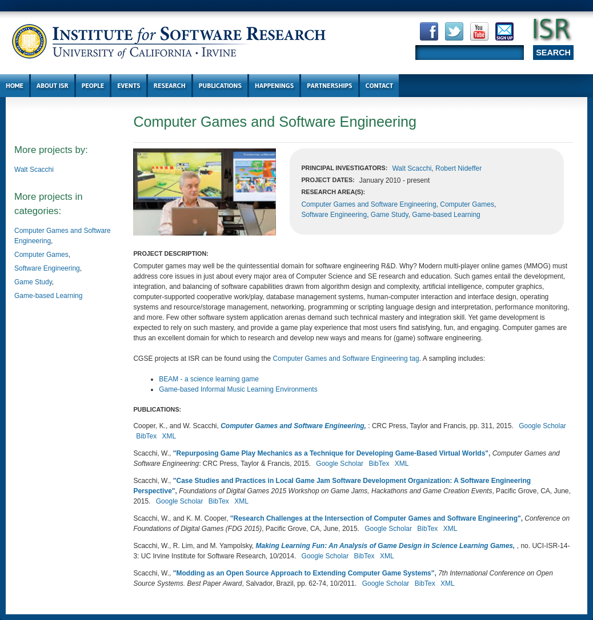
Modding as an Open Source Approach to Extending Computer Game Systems (303, 573)
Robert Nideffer (458, 168)
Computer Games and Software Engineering (368, 204)
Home (14, 85)
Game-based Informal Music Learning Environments (238, 389)
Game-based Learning (48, 296)
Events (128, 85)
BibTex (146, 436)
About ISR (53, 85)
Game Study (33, 282)
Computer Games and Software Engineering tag (346, 359)
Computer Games (41, 255)
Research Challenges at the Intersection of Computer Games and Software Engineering (376, 518)
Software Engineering (47, 268)
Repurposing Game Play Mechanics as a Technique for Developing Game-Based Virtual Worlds (330, 453)
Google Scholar (542, 426)
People (93, 85)
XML (169, 436)
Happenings (274, 85)
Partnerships (329, 85)
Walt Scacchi (34, 170)
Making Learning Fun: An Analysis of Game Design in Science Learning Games (385, 546)
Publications (220, 85)
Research (170, 85)
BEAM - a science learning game (209, 379)
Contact (380, 85)
